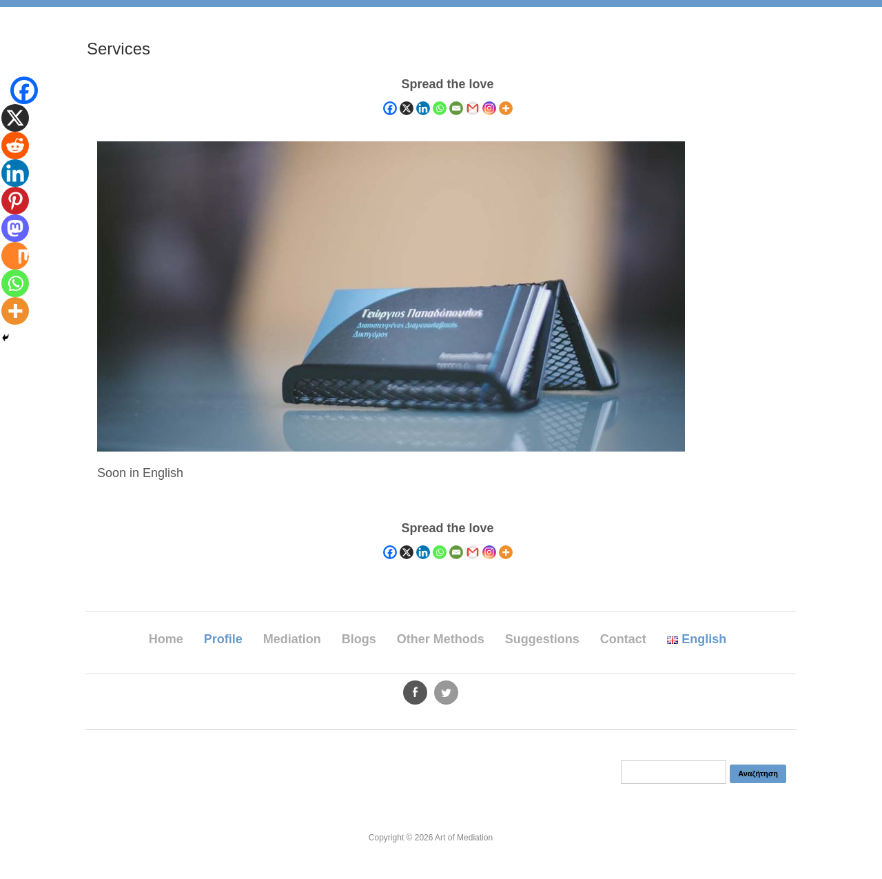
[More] (506, 108)
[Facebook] (390, 108)
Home (166, 639)
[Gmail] (473, 108)
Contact (623, 639)
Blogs (359, 639)
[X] (406, 108)
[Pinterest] (15, 200)
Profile (223, 639)
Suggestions (542, 639)
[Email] (456, 108)
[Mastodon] (15, 228)
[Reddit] (15, 145)
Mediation (292, 639)
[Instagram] (489, 108)
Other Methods (440, 639)
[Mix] (15, 256)
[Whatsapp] (440, 108)
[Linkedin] (423, 108)
